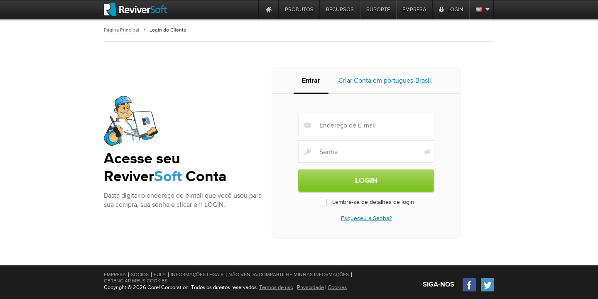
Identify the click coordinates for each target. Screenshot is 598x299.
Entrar (311, 83)
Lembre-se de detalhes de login (366, 204)
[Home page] (268, 9)
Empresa (115, 274)
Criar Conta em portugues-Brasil (384, 82)
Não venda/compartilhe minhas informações (288, 274)
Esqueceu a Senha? (366, 220)
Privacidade (310, 287)
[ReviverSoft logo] (135, 9)
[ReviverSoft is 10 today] (250, 9)
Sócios (140, 274)
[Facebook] (470, 290)
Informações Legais (197, 274)
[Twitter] (487, 290)
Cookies (337, 287)
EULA (160, 274)
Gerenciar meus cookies (135, 281)
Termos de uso (276, 287)
